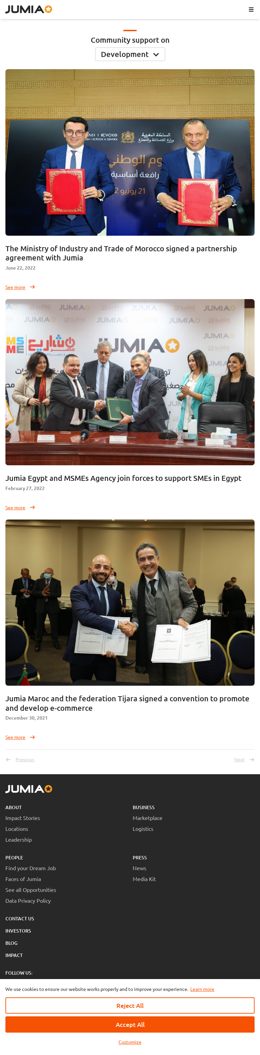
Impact (14, 955)
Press (140, 857)
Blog (11, 943)
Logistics (143, 828)
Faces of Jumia (23, 878)
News (139, 867)
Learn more (202, 989)
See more (20, 287)
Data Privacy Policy (28, 900)
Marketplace (147, 817)
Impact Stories (22, 817)
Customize (130, 1042)
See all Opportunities (30, 889)
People (14, 857)
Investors (18, 930)
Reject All (130, 1005)
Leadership (18, 839)
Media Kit (144, 878)
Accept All (130, 1024)
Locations (16, 828)
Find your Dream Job (30, 867)
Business (144, 807)
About (13, 807)
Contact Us (19, 918)
